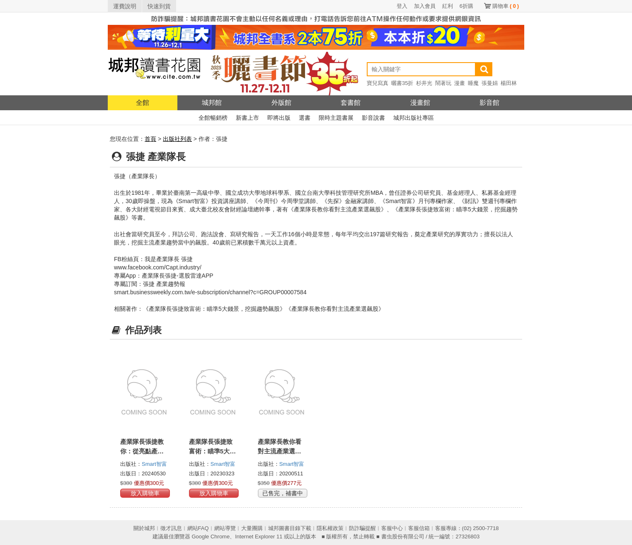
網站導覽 (225, 528)
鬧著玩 (443, 83)
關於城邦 (144, 528)
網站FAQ (198, 528)
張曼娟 (490, 83)
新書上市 (247, 117)
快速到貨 (159, 6)
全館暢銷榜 (213, 117)
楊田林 (509, 83)
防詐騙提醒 (362, 528)
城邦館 (212, 102)
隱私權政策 (330, 528)
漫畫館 (420, 102)
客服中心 (392, 528)
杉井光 (424, 83)
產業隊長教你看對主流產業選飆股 (279, 451)
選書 (304, 117)
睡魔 (473, 83)
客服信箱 (419, 528)
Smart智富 (154, 464)
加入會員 (425, 6)
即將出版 (279, 117)
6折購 (466, 6)
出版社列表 (177, 139)
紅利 (447, 6)
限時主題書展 (336, 117)
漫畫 (459, 83)
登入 (402, 6)
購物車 (505, 6)
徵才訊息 (171, 528)
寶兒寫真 (377, 83)
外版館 (281, 102)
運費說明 (124, 6)
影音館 (489, 102)
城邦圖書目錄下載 (289, 528)
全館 (142, 102)
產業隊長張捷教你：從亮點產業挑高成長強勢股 (142, 451)
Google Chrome (210, 536)
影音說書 (373, 117)
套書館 (351, 102)
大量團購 (252, 528)
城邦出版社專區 (413, 117)
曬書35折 (402, 83)
